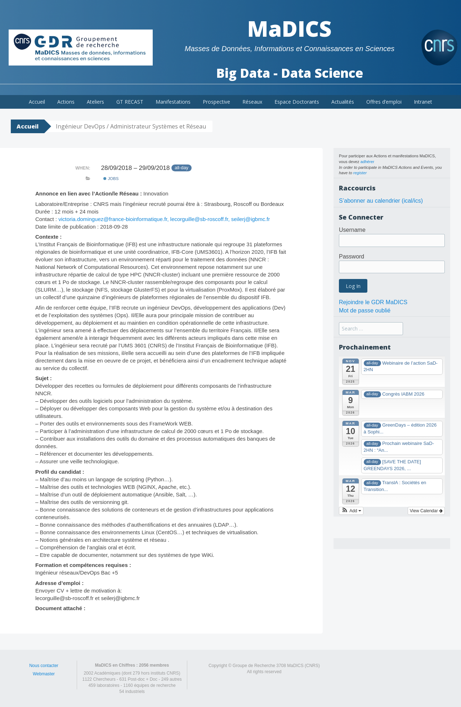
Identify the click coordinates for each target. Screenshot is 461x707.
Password (351, 256)
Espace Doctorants (296, 101)
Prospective (216, 101)
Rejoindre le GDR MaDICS (373, 302)
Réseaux (252, 101)
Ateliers (95, 101)
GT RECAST (129, 101)
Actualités (342, 101)
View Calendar (426, 510)
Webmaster (44, 673)
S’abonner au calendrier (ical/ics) (381, 201)
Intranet (423, 101)
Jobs (110, 178)
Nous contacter (43, 665)
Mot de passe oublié (364, 310)
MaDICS (289, 28)
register (360, 173)
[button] (351, 510)
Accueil (37, 101)
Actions (66, 101)
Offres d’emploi (384, 101)
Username (352, 230)
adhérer (368, 161)
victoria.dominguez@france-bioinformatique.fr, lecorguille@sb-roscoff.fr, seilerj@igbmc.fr (164, 219)
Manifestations (173, 101)
